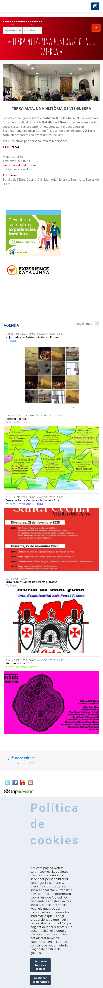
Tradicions (24, 504)
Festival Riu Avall (17, 418)
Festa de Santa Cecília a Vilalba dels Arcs (32, 500)
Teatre (10, 667)
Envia (96, 28)
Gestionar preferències (41, 979)
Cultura (11, 341)
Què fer (12, 24)
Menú (95, 6)
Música (10, 422)
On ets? (32, 24)
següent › (97, 323)
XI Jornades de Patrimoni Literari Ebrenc (32, 337)
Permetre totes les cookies (40, 965)
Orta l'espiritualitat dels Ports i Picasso (31, 581)
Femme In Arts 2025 (19, 663)
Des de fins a (34, 333)
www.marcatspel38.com (19, 165)
